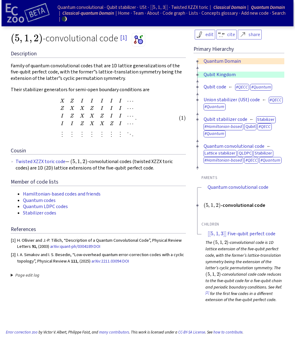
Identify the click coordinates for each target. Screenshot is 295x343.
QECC (243, 87)
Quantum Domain (222, 61)
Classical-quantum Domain (88, 13)
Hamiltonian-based (224, 126)
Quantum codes (39, 200)
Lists (193, 13)
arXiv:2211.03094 (106, 261)
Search (279, 13)
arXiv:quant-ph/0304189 (71, 246)
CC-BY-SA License (191, 332)
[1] (123, 37)
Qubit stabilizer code (225, 119)
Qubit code (215, 87)
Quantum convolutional (80, 7)
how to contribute (227, 332)
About (153, 13)
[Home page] (27, 13)
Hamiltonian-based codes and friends (62, 194)
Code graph (174, 13)
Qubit (250, 126)
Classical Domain (229, 7)
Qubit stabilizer (121, 7)
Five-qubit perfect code (241, 233)
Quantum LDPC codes (45, 206)
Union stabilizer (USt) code (232, 99)
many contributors (114, 332)
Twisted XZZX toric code (40, 161)
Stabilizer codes (39, 213)
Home (124, 13)
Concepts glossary (219, 13)
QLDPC (245, 153)
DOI (97, 246)
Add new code (255, 13)
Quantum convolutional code (234, 146)
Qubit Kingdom (220, 74)
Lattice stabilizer (220, 153)
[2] (207, 292)
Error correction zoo (22, 332)
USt (143, 7)
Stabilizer (266, 119)
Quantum (262, 87)
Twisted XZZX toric (189, 7)
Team (138, 13)
